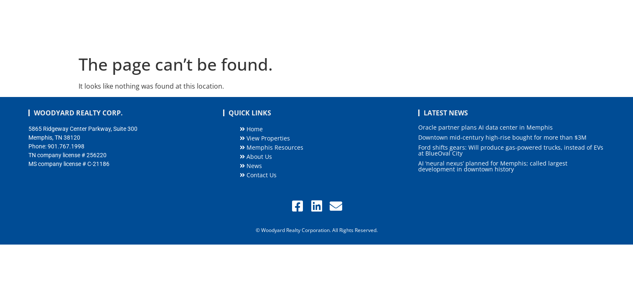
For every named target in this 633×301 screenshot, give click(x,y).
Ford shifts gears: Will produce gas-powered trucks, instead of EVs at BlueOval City (510, 150)
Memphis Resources (416, 25)
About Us (474, 25)
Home (316, 25)
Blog (543, 25)
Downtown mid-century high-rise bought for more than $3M (502, 137)
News (512, 25)
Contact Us (584, 25)
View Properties (265, 138)
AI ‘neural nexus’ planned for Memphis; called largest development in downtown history (492, 166)
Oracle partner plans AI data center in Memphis (485, 127)
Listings (356, 26)
